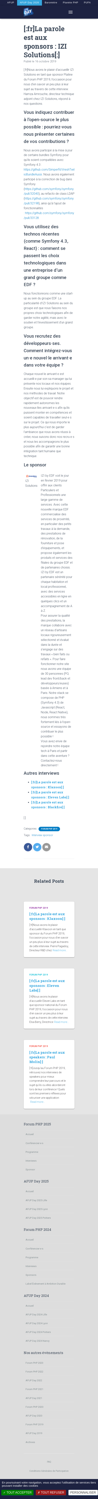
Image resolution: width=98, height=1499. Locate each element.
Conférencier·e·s (34, 1143)
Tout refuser (51, 1492)
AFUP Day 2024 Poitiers (38, 1332)
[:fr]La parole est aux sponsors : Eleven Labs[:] (47, 985)
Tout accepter (17, 1492)
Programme (32, 1152)
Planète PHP (71, 2)
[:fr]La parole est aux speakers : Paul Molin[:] (47, 1057)
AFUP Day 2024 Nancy (37, 1340)
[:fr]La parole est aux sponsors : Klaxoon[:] (47, 916)
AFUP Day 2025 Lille (36, 1200)
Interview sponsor (42, 835)
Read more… (60, 950)
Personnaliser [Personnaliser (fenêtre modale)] (83, 1492)
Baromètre (51, 2)
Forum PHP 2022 (34, 1371)
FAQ (49, 1462)
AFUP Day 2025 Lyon (37, 1209)
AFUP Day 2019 (34, 1433)
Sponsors (31, 1275)
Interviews (31, 1160)
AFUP (9, 2)
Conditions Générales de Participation (49, 1471)
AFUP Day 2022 (34, 1380)
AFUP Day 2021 (34, 1398)
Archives (30, 1442)
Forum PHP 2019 (49, 829)
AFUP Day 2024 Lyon (37, 1323)
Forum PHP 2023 (34, 1362)
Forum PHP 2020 (34, 1406)
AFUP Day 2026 (29, 2)
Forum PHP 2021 (34, 1389)
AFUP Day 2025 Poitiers (38, 1217)
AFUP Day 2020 (34, 1415)
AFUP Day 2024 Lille (36, 1314)
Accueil (30, 1134)
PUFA (88, 2)
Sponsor (30, 1169)
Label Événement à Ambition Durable (45, 1283)
